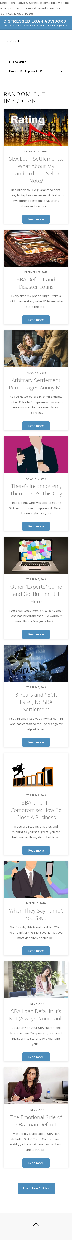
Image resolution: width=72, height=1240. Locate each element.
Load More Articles (36, 1188)
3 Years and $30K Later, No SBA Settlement (36, 702)
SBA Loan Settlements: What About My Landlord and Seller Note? (36, 169)
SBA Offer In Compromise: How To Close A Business (36, 810)
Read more (36, 219)
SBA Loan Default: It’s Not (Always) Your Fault (36, 1015)
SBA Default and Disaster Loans (36, 283)
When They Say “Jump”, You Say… (36, 914)
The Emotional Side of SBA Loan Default (36, 1121)
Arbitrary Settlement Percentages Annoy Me (36, 384)
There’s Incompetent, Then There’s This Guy (36, 489)
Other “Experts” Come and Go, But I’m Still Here (36, 594)
